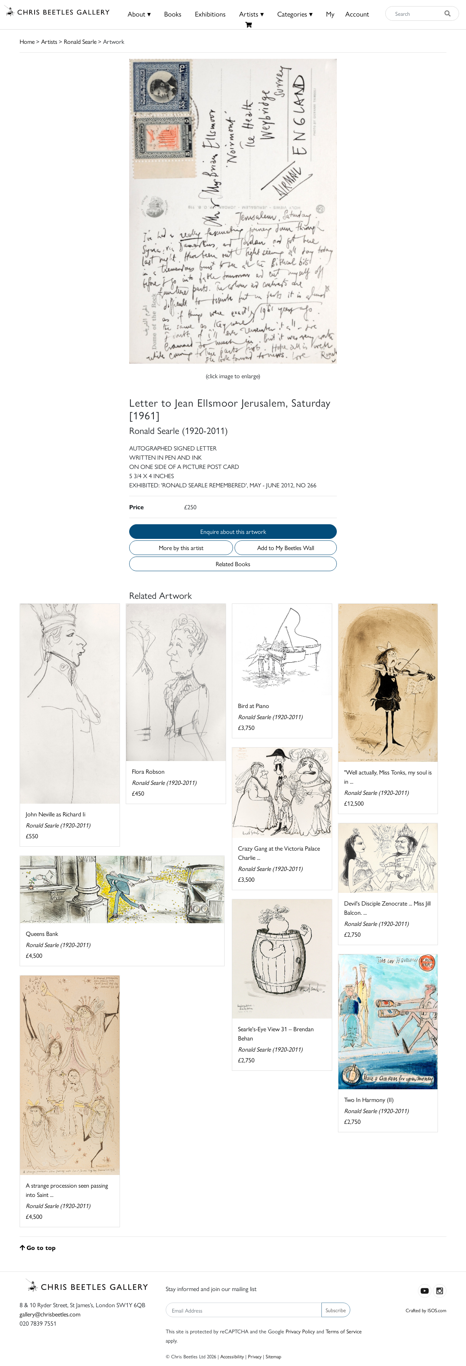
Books (172, 13)
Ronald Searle (80, 41)
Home (27, 41)
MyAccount (347, 13)
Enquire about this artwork (233, 531)
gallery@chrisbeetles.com (50, 1313)
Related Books (233, 563)
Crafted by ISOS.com (426, 1310)
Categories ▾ (295, 13)
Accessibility (232, 1356)
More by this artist (181, 547)
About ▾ (139, 13)
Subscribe (336, 1310)
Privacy (254, 1356)
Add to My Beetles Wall (285, 547)
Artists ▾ (251, 13)
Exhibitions (210, 13)
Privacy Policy (300, 1331)
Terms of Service (344, 1331)
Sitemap (273, 1356)
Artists (49, 41)
